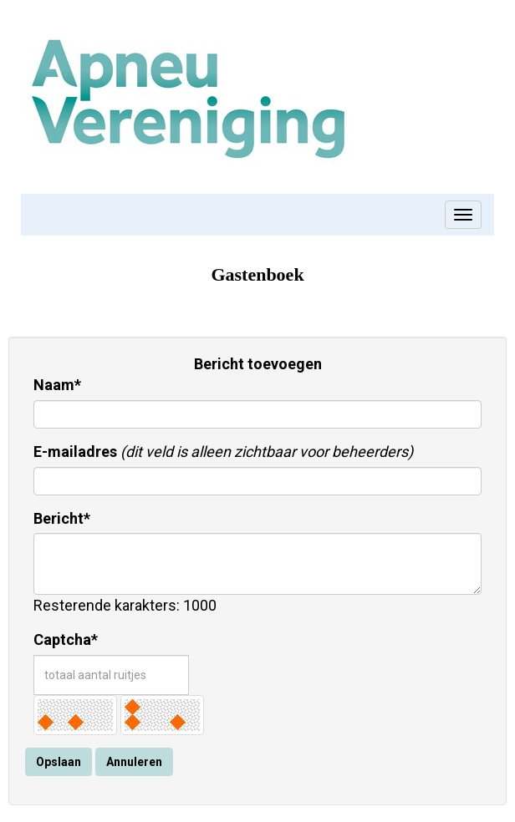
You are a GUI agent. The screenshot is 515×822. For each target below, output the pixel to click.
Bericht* (61, 518)
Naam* (57, 384)
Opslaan (58, 762)
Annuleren (134, 762)
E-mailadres (75, 451)
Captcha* (65, 639)
